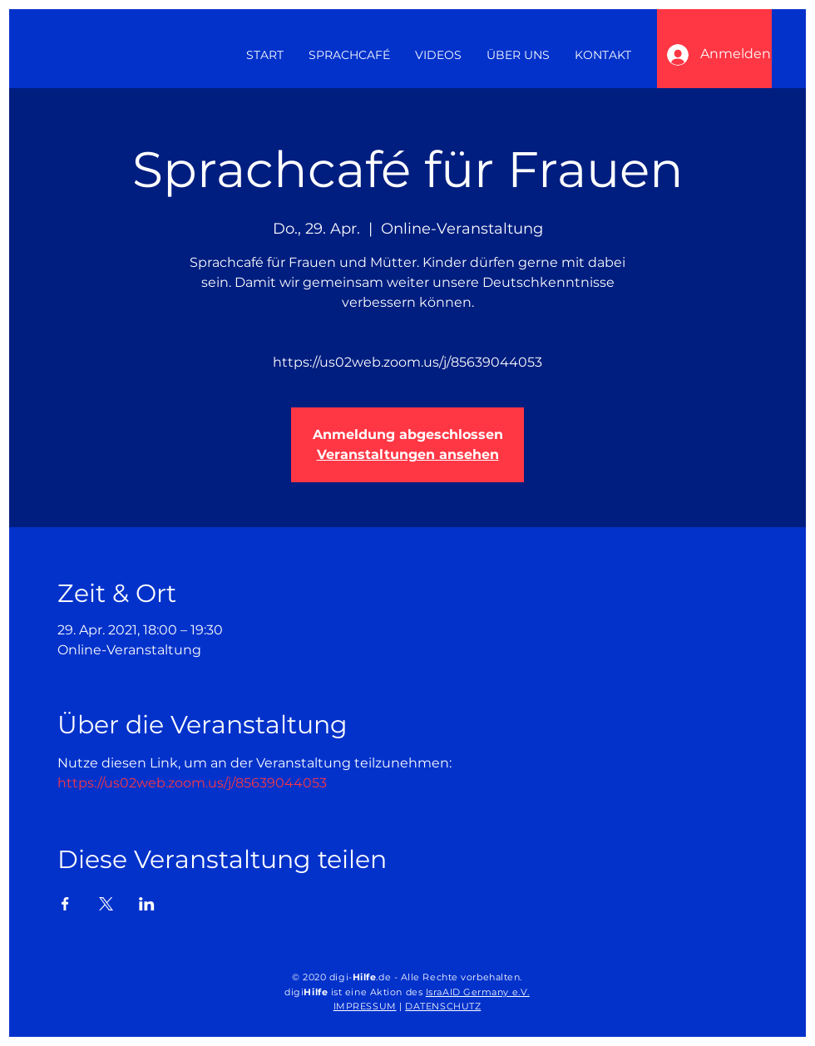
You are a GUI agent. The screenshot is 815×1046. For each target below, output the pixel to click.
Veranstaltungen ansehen (408, 454)
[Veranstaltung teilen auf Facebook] (65, 903)
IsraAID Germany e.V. (478, 992)
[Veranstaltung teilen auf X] (106, 903)
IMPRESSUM (365, 1006)
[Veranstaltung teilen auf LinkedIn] (147, 903)
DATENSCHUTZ (443, 1006)
